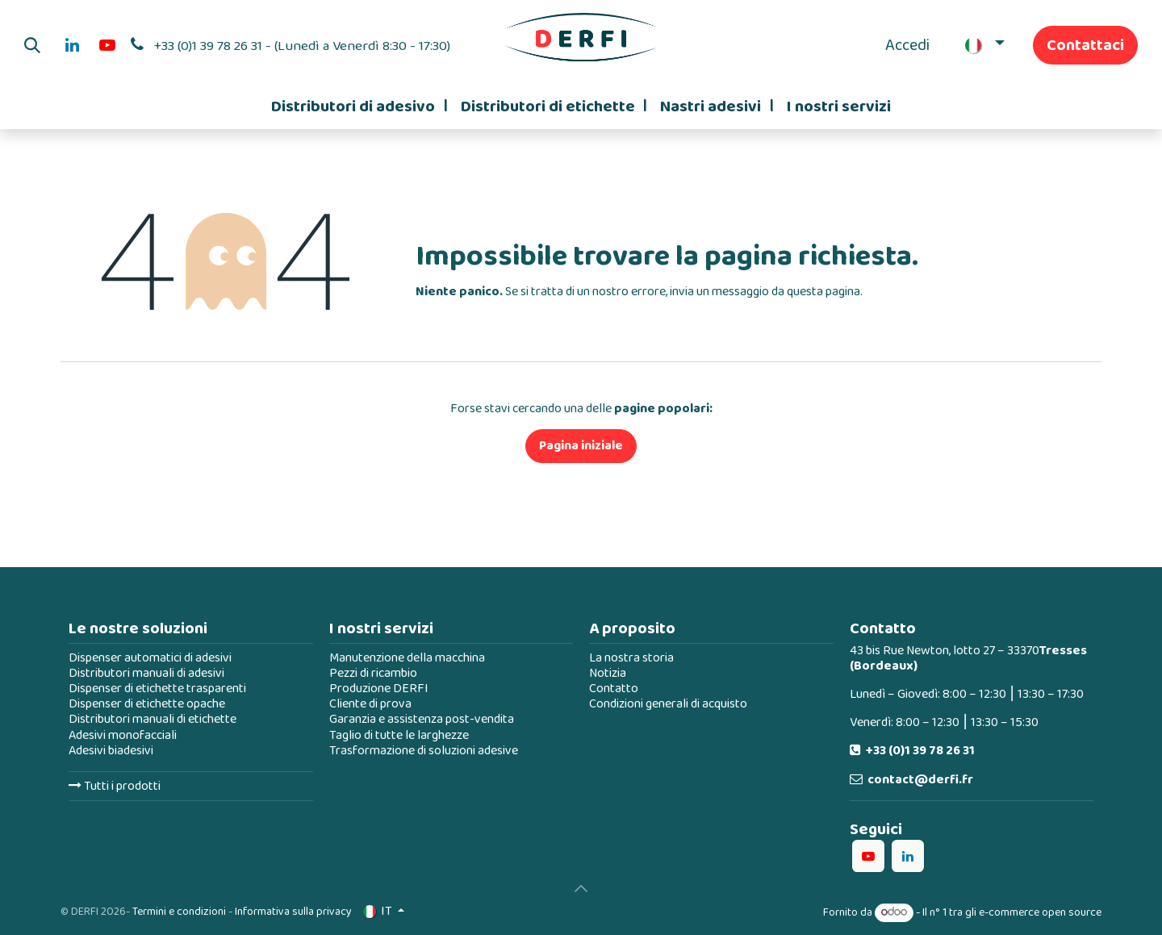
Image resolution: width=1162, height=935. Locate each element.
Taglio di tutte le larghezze (399, 735)
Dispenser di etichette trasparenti (157, 688)
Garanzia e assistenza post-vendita (421, 719)
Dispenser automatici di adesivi (150, 658)
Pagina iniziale (581, 446)
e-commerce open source (1040, 912)
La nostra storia (631, 658)
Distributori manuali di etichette (152, 719)
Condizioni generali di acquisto (668, 704)
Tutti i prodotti (115, 786)
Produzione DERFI (378, 688)
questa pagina (823, 292)
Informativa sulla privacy (293, 911)
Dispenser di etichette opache (147, 704)
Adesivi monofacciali (123, 735)
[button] (32, 45)
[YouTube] (107, 45)
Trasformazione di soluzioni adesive (423, 751)
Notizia (607, 673)
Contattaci (1085, 45)
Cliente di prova (370, 704)
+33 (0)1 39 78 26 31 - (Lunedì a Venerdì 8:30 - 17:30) (302, 46)
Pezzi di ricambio (373, 673)
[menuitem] (359, 106)
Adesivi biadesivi (111, 751)
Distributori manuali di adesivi (146, 673)
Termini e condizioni (179, 911)
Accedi (907, 45)
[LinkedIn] (72, 45)
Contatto (613, 688)
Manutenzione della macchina (407, 658)
